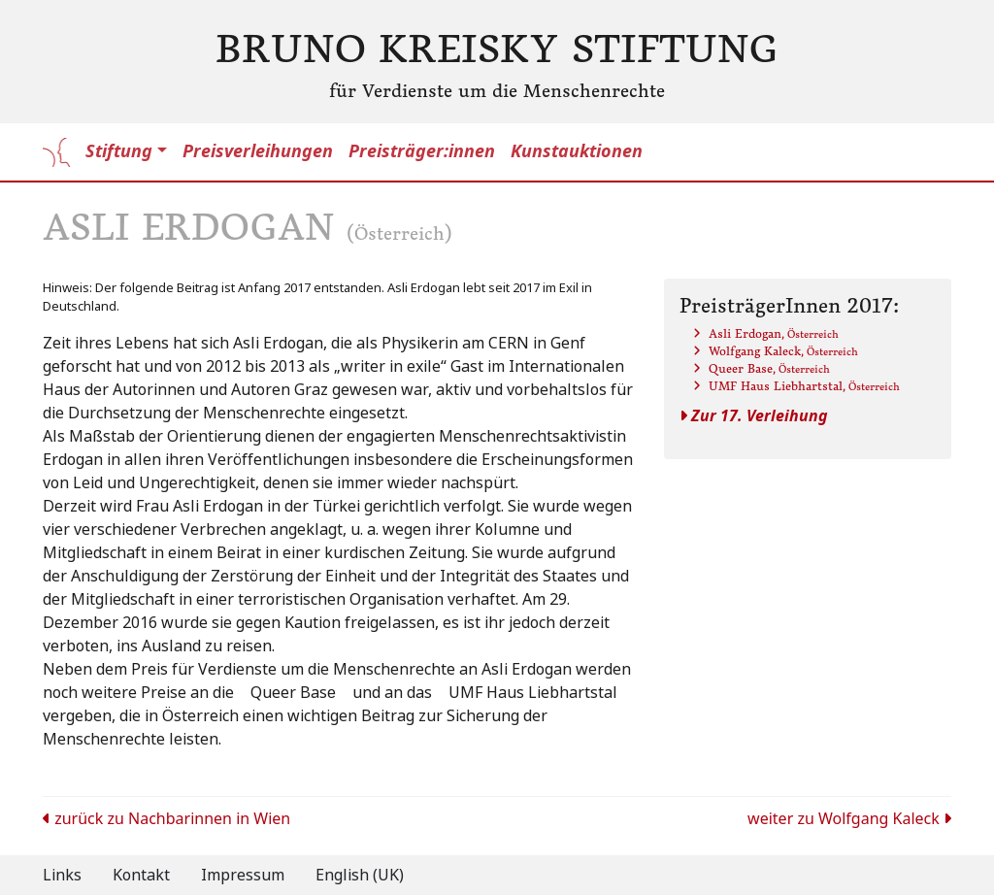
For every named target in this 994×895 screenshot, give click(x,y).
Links (62, 875)
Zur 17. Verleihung (753, 416)
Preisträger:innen (421, 151)
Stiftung (118, 151)
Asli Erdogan (774, 333)
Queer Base (769, 368)
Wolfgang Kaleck (783, 351)
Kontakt (141, 875)
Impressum (242, 875)
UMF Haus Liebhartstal (804, 386)
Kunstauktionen (577, 151)
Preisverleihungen (257, 151)
